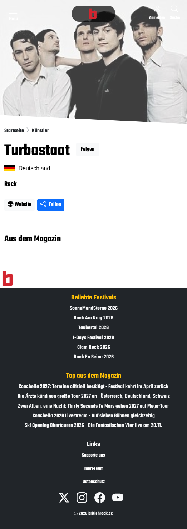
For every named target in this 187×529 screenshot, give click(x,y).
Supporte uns (93, 455)
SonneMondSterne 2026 (94, 308)
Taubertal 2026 (93, 328)
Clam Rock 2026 (93, 347)
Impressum (93, 468)
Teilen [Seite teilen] (50, 205)
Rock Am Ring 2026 (93, 318)
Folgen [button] (87, 149)
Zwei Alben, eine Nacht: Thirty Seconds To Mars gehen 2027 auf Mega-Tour (93, 406)
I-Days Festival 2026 (93, 338)
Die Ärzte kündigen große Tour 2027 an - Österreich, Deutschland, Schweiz (94, 396)
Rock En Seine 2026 (94, 357)
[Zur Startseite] (7, 278)
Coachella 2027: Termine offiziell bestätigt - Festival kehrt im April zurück (93, 387)
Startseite (14, 131)
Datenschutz (94, 481)
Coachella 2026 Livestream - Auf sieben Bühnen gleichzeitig (94, 416)
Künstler (40, 131)
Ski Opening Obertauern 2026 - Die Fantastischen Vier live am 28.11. (93, 426)
